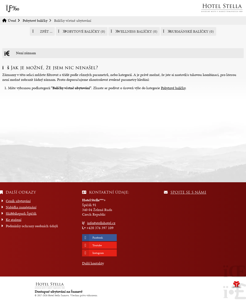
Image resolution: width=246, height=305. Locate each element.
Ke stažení (13, 219)
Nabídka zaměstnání (21, 207)
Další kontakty (93, 263)
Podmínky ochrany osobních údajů (32, 226)
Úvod (222, 7)
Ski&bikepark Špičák (21, 213)
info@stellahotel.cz (101, 223)
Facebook (97, 237)
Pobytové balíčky (35, 20)
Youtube (97, 245)
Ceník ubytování (18, 201)
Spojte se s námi (188, 192)
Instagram (98, 253)
